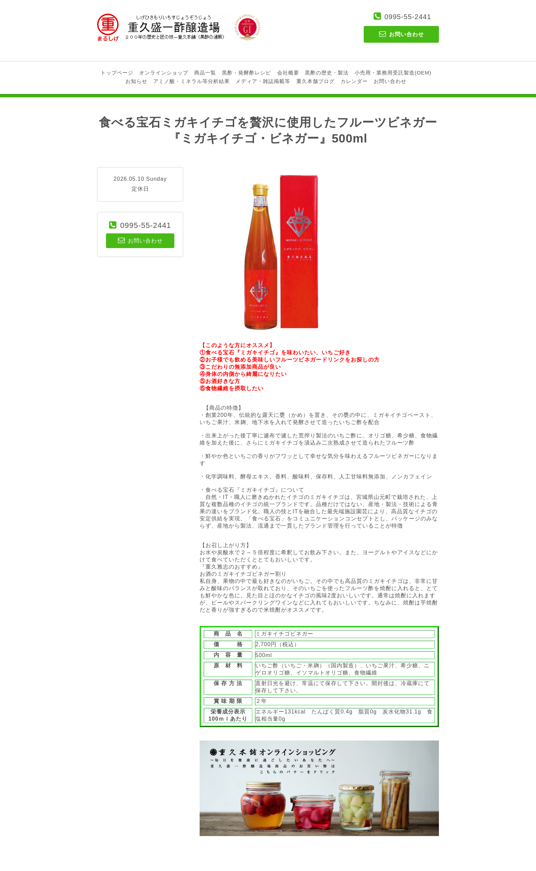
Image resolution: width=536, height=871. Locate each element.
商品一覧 (205, 73)
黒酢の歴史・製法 (327, 73)
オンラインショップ (163, 73)
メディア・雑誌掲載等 (263, 81)
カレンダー (354, 81)
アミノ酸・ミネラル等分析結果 (191, 81)
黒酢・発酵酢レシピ (246, 73)
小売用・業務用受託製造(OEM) (392, 73)
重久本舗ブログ (315, 81)
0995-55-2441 (408, 17)
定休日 (140, 189)
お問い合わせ (390, 81)
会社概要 (288, 73)
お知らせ (136, 81)
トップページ (116, 73)
